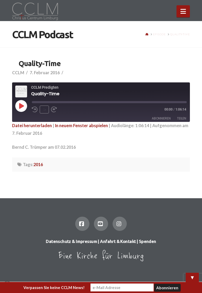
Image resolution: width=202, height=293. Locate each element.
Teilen (181, 118)
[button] (183, 11)
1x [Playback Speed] (44, 109)
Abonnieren (161, 118)
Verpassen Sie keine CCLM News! (54, 287)
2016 (38, 164)
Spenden (147, 241)
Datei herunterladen (32, 125)
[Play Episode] (21, 106)
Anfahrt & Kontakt (118, 241)
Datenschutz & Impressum (71, 241)
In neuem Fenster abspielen (81, 125)
